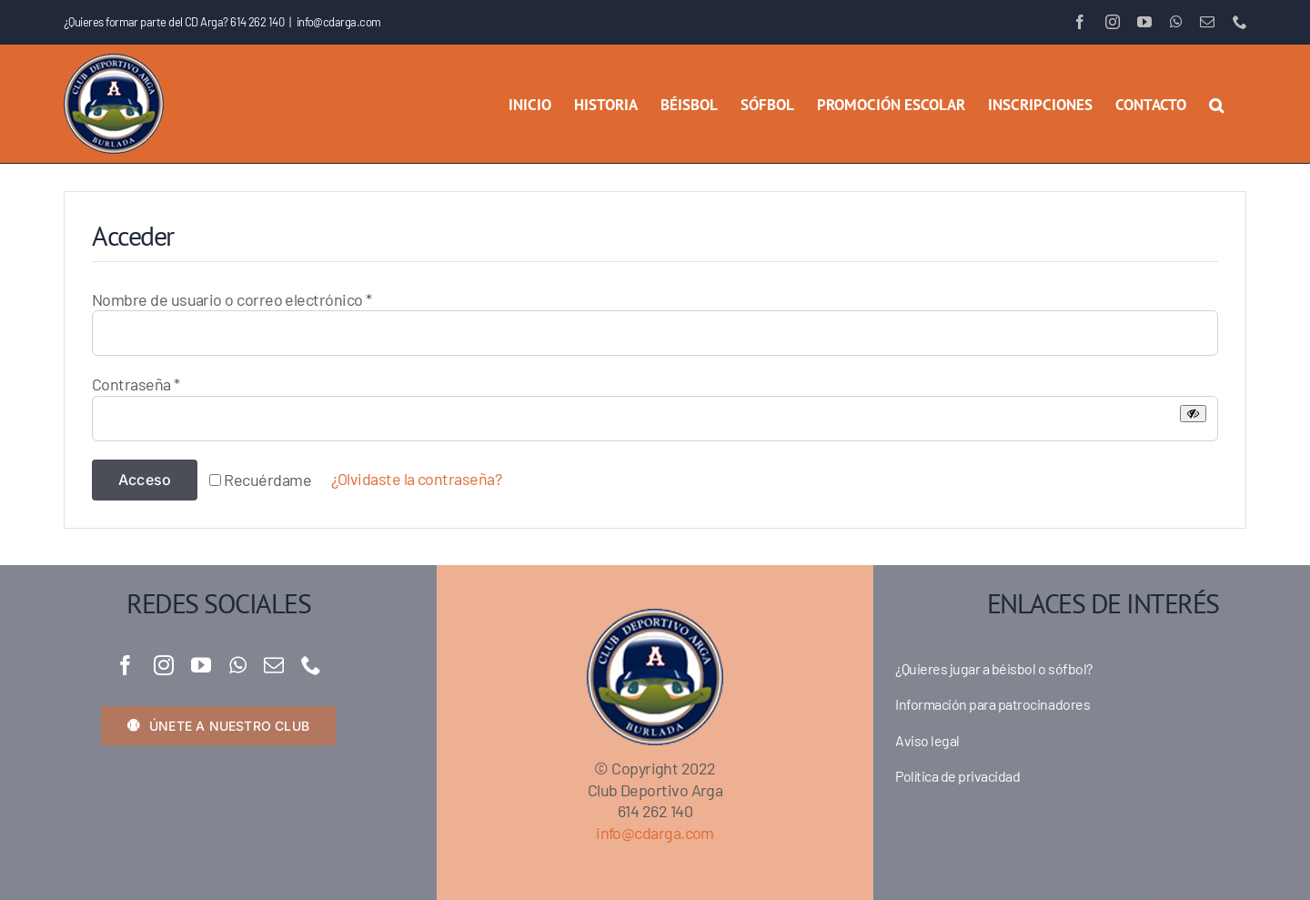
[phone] (310, 665)
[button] (1216, 104)
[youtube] (200, 665)
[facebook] (125, 665)
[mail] (273, 665)
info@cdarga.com (339, 22)
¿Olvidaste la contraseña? (416, 479)
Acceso (144, 479)
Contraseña (136, 384)
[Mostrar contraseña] (1193, 413)
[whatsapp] (237, 665)
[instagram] (163, 665)
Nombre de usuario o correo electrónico (231, 299)
